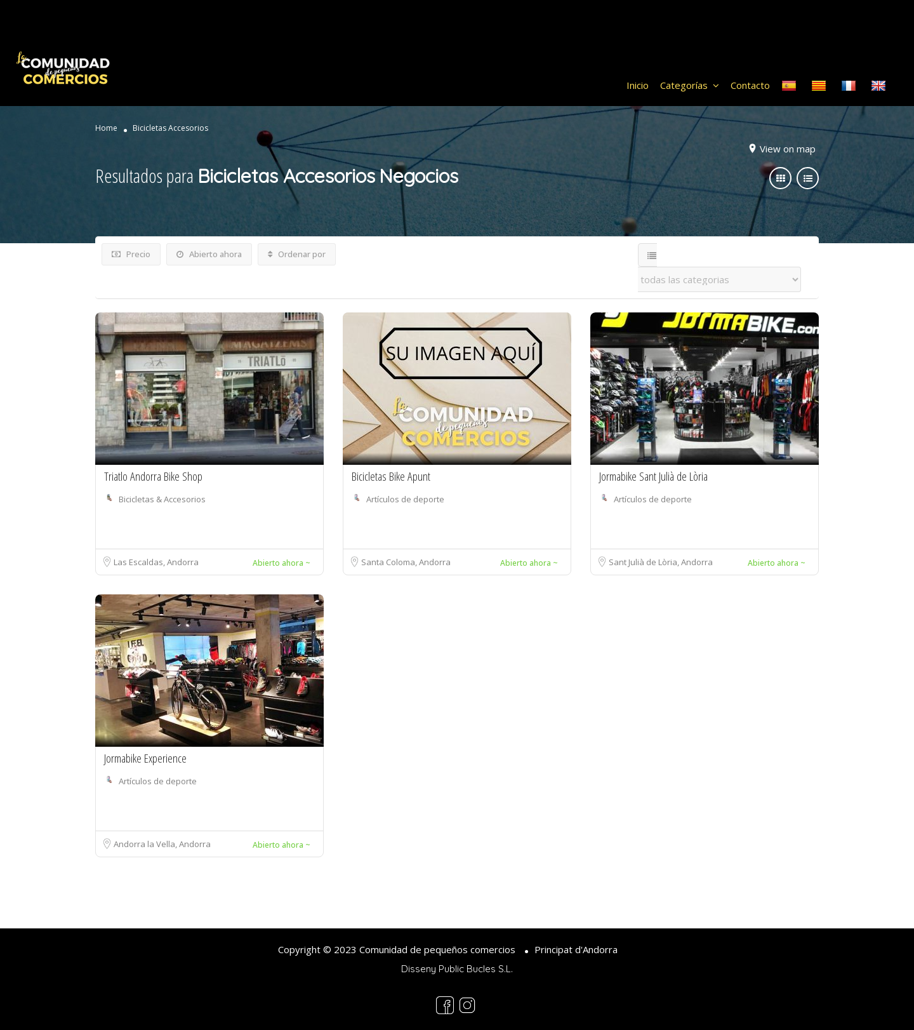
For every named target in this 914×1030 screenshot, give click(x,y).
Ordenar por (297, 254)
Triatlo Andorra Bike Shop (153, 476)
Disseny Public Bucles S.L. (457, 969)
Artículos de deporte (405, 499)
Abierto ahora (209, 254)
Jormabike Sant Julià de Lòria (653, 476)
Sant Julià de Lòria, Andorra (661, 562)
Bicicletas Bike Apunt (391, 476)
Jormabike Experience (145, 758)
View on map (788, 148)
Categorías (684, 85)
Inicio (637, 85)
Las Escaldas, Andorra (156, 562)
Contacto (750, 85)
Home (106, 128)
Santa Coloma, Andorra (406, 562)
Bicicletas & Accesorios (162, 499)
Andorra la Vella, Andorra (162, 844)
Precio (131, 254)
